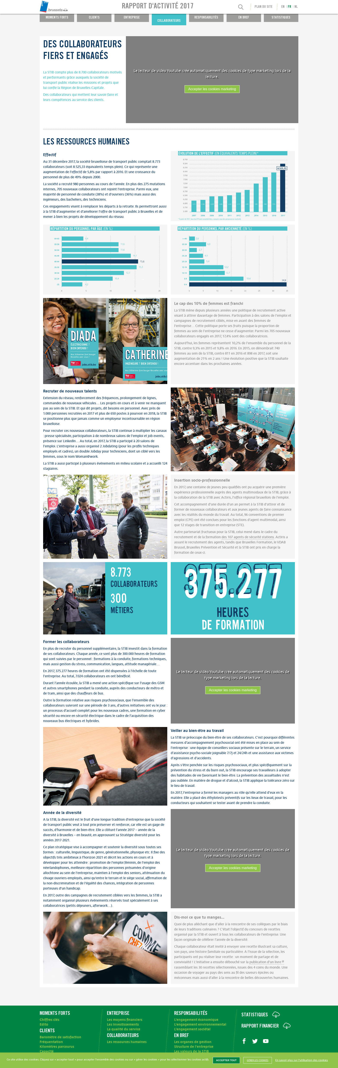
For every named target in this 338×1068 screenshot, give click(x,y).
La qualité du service (123, 1029)
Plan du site (263, 7)
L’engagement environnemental (200, 1024)
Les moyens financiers (124, 1020)
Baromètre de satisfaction (60, 1037)
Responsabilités (206, 18)
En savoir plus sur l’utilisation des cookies (301, 1060)
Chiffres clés (49, 1020)
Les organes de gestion (192, 1042)
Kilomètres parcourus (57, 1047)
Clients (94, 18)
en (283, 7)
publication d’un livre (265, 962)
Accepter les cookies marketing (212, 89)
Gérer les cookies (257, 1060)
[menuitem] (67, 7)
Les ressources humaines (127, 1042)
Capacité (47, 1051)
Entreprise (132, 18)
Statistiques (281, 18)
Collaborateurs (169, 21)
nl (296, 7)
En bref (243, 18)
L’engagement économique (196, 1020)
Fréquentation (51, 1042)
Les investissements (123, 1024)
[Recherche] (241, 7)
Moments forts (57, 18)
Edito (44, 1024)
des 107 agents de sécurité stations (248, 537)
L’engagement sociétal (192, 1029)
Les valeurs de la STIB (191, 1051)
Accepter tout (226, 1060)
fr (289, 7)
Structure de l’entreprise (193, 1047)
